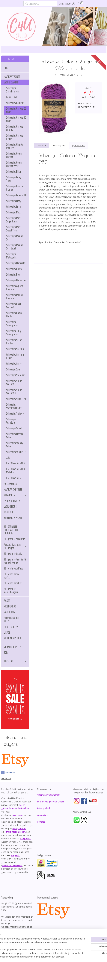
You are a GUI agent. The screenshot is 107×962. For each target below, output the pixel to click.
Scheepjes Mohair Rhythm (14, 296)
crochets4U (8, 773)
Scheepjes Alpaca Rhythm (14, 287)
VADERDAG (9, 612)
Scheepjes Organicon (16, 280)
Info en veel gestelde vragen (51, 801)
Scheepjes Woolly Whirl (14, 444)
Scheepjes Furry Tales (13, 179)
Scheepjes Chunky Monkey (14, 146)
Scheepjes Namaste (15, 263)
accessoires (17, 815)
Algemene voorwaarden (48, 794)
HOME (7, 68)
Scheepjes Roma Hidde (14, 314)
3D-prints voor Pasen (14, 568)
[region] (34, 942)
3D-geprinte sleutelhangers (11, 590)
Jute (8, 457)
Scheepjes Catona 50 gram (16, 119)
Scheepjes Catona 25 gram (16, 110)
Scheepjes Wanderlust (11, 421)
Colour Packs (12, 97)
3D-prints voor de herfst (12, 575)
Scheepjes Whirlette (16, 452)
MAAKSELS (15, 495)
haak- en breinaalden (19, 808)
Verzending (42, 815)
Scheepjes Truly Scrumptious (13, 332)
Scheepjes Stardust (15, 375)
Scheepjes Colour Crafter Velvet (14, 164)
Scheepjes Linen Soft (16, 195)
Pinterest (6, 778)
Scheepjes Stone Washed (14, 382)
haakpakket (25, 838)
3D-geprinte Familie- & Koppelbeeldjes (15, 561)
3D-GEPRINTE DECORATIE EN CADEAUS (11, 530)
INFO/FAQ (15, 661)
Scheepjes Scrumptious (12, 323)
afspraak (15, 855)
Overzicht (42, 145)
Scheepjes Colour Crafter (14, 155)
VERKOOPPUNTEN (12, 647)
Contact (41, 821)
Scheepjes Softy (13, 363)
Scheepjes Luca (13, 206)
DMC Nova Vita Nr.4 (16, 463)
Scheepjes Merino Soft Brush (14, 246)
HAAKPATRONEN (15, 76)
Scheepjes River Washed (13, 305)
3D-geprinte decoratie (14, 539)
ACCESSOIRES (15, 483)
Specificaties (78, 145)
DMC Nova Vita (13, 478)
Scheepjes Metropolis (11, 255)
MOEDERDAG (10, 606)
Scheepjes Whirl (14, 428)
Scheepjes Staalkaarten (12, 89)
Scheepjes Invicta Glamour (14, 188)
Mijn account (67, 3)
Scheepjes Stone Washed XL (14, 391)
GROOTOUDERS (11, 626)
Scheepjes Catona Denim (14, 137)
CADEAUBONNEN (12, 501)
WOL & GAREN (15, 82)
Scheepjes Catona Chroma (14, 128)
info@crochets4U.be (12, 865)
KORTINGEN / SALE (13, 518)
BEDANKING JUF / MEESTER (12, 619)
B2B (6, 652)
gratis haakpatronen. (16, 831)
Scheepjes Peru (13, 274)
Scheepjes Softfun (15, 349)
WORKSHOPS (10, 506)
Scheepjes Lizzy (13, 201)
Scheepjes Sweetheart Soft (14, 406)
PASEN (7, 600)
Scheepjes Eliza (13, 171)
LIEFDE (7, 632)
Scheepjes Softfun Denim (15, 356)
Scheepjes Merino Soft (14, 237)
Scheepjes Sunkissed (16, 398)
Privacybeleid (43, 808)
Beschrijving (59, 145)
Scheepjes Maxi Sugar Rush (13, 219)
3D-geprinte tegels (13, 553)
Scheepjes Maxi (13, 212)
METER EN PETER (12, 638)
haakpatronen (19, 828)
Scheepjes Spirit (13, 369)
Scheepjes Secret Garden (14, 341)
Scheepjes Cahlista (15, 102)
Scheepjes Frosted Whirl (14, 435)
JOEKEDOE (9, 512)
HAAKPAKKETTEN (13, 489)
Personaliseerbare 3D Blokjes (15, 546)
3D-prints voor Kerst (13, 583)
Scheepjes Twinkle (15, 413)
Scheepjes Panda (14, 268)
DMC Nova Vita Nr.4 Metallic (16, 470)
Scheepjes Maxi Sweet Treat (13, 228)
